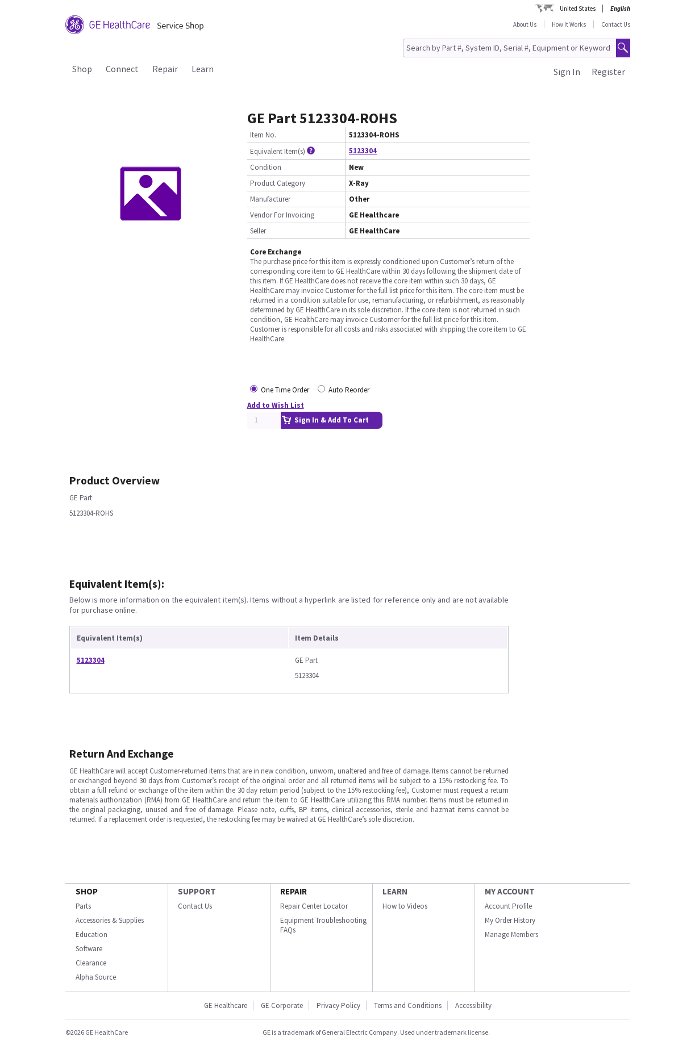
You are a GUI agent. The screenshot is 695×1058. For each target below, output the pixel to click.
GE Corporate (282, 1005)
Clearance (91, 963)
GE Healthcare (225, 1005)
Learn (203, 68)
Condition (265, 167)
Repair (165, 68)
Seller (258, 231)
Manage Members (511, 934)
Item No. (263, 135)
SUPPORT (197, 891)
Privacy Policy (338, 1005)
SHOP (87, 891)
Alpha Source (96, 977)
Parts (83, 906)
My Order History (510, 920)
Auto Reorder (348, 390)
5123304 (363, 151)
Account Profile (508, 906)
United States (578, 8)
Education (91, 934)
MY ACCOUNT (510, 891)
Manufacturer (270, 199)
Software (89, 949)
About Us (524, 24)
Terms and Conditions (408, 1005)
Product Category (277, 183)
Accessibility (473, 1005)
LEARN (394, 891)
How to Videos (404, 906)
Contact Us (615, 24)
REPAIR (293, 891)
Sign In (566, 71)
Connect (122, 68)
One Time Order (285, 390)
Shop (82, 68)
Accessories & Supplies (110, 920)
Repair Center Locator (314, 906)
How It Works (569, 24)
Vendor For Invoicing (282, 215)
